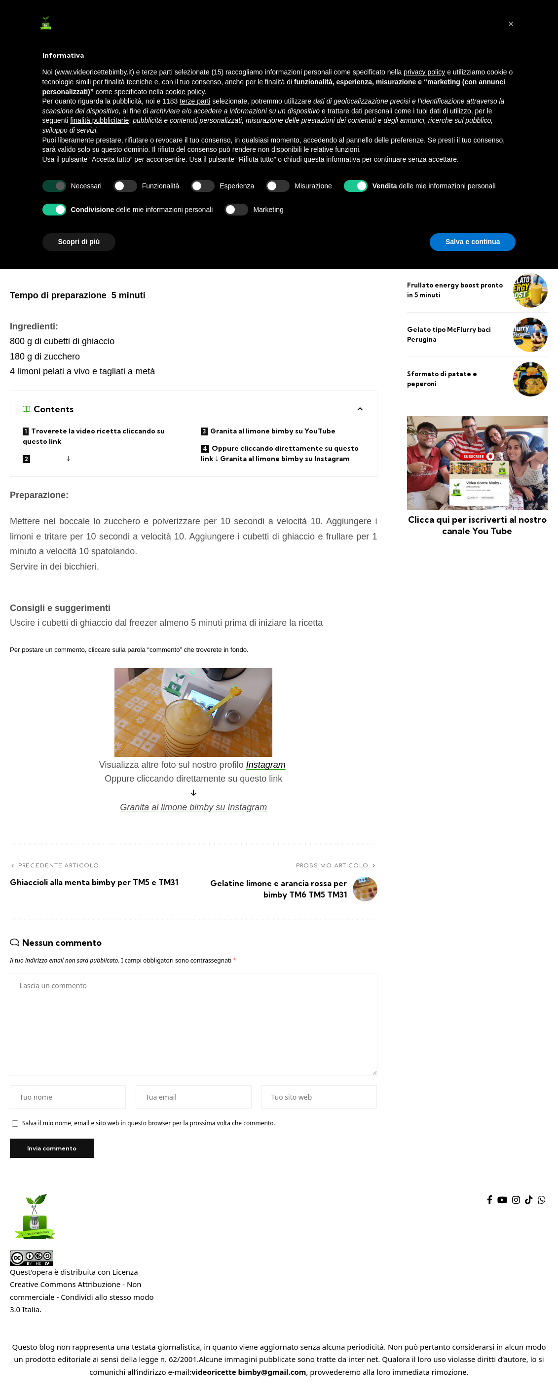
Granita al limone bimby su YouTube (274, 431)
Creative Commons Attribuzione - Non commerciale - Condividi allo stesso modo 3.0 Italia (81, 1300)
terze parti (195, 101)
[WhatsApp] (541, 1203)
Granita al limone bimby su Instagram (193, 807)
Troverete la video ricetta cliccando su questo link (94, 436)
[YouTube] (502, 1203)
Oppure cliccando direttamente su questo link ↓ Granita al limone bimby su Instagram (280, 453)
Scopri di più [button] (79, 242)
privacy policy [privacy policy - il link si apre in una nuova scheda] (424, 72)
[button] (511, 24)
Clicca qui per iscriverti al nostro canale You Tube (477, 525)
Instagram (266, 765)
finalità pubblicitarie (99, 120)
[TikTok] (528, 1203)
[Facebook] (489, 1203)
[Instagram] (516, 1203)
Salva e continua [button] (473, 242)
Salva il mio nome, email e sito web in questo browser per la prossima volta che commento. (148, 1126)
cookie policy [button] (184, 92)
